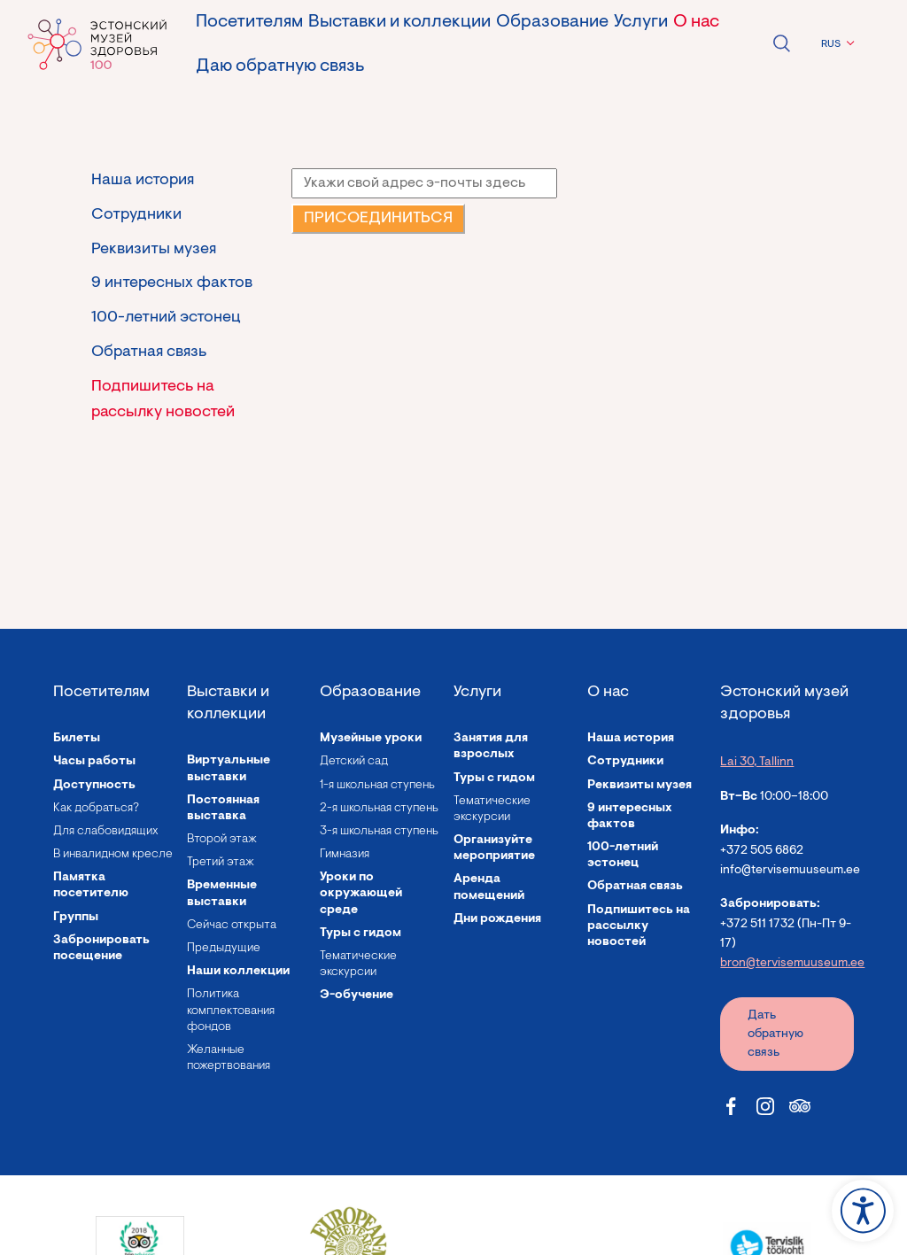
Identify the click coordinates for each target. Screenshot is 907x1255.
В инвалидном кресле (113, 854)
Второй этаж (222, 839)
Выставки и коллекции (399, 22)
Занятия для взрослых (491, 746)
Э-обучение (356, 995)
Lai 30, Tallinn (757, 762)
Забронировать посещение (101, 948)
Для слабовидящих (106, 831)
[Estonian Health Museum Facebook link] (730, 1106)
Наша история (142, 181)
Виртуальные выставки (228, 769)
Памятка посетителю (90, 886)
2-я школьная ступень (379, 808)
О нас (696, 22)
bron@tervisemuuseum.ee (792, 963)
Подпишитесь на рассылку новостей (163, 400)
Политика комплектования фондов (231, 1010)
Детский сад (354, 761)
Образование (552, 22)
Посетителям (249, 22)
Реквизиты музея (153, 250)
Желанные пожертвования (228, 1058)
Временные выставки (222, 893)
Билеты (76, 738)
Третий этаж (220, 862)
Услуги (641, 22)
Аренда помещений (489, 887)
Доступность (94, 785)
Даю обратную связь (280, 66)
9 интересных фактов (171, 283)
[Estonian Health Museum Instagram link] (765, 1106)
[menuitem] (835, 44)
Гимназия (344, 854)
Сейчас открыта (231, 925)
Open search (781, 43)
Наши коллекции (238, 971)
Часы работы (94, 761)
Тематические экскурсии (358, 964)
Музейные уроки (371, 738)
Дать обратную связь (775, 1034)
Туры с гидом (360, 933)
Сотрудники (136, 215)
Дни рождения (497, 919)
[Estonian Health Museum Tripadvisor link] (799, 1106)
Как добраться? (96, 808)
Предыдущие (223, 948)
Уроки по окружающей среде (361, 894)
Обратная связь (148, 352)
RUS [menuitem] (831, 44)
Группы (75, 917)
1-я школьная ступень (377, 785)
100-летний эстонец (166, 318)
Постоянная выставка (223, 808)
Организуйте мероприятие (494, 848)
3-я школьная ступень (379, 831)
